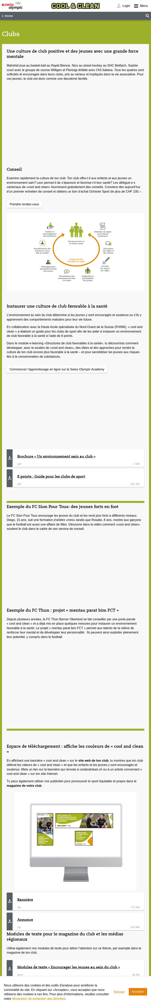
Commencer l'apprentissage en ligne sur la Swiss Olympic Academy (57, 369)
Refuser (119, 992)
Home (9, 15)
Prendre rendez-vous (24, 204)
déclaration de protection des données (38, 998)
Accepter (138, 991)
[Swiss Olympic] (12, 6)
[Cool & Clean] (75, 6)
